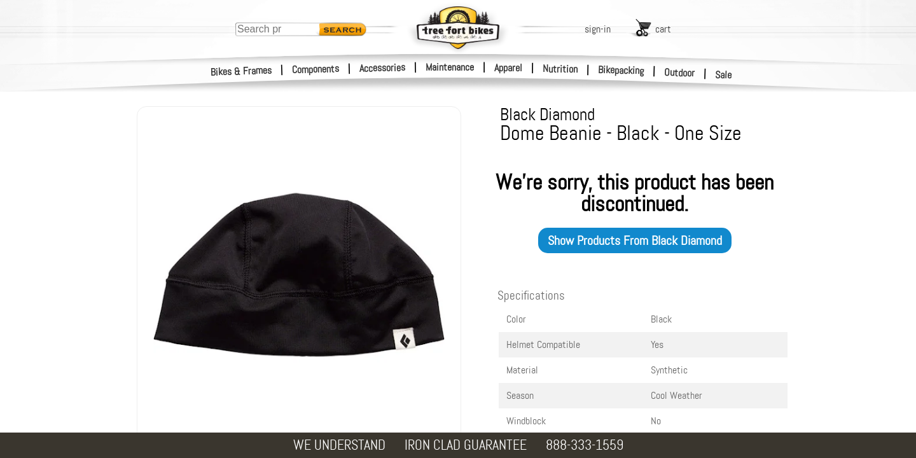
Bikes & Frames (241, 71)
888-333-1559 (584, 445)
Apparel (508, 67)
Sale (723, 75)
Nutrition (560, 69)
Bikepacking (621, 70)
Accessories (382, 67)
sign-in (598, 29)
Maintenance (450, 67)
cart (663, 29)
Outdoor (679, 73)
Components (316, 69)
